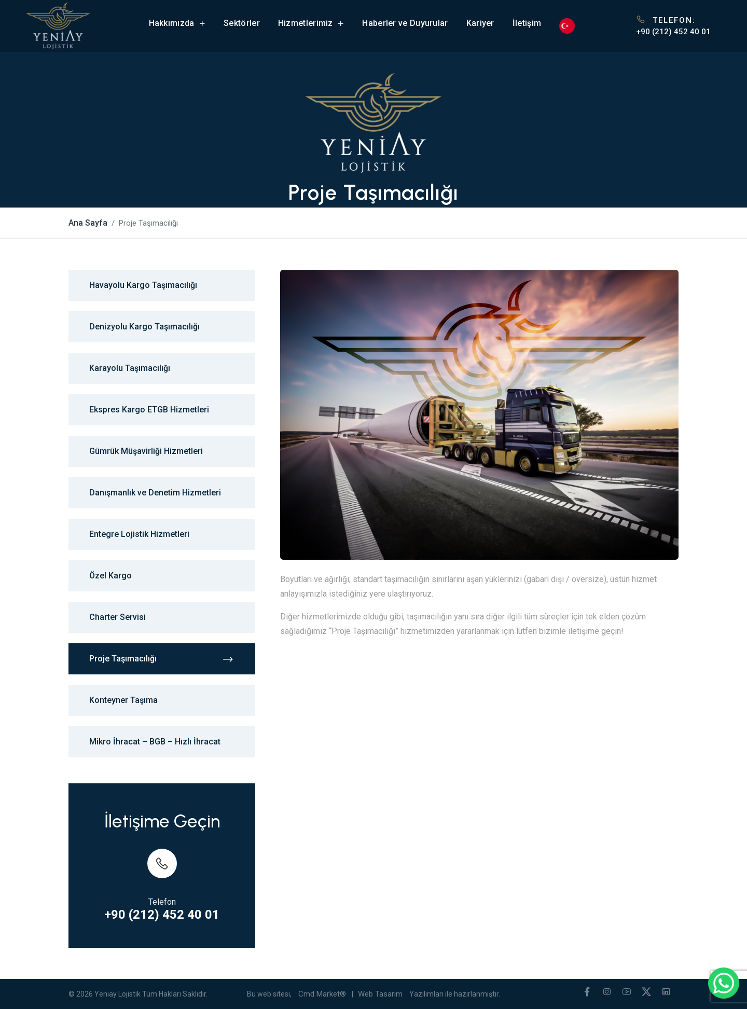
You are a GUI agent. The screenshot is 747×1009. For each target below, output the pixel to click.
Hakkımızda (177, 23)
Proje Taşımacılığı (161, 659)
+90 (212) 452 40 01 (673, 31)
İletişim (527, 23)
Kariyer (480, 23)
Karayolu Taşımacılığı (129, 368)
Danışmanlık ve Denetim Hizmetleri (155, 492)
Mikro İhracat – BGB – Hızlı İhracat (154, 742)
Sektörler (242, 23)
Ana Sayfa (87, 223)
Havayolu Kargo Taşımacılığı (143, 285)
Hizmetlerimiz (311, 23)
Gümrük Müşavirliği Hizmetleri (146, 451)
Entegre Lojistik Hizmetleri (139, 534)
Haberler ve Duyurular (405, 23)
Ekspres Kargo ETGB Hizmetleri (149, 409)
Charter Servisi (117, 617)
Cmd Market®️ (322, 994)
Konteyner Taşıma (123, 700)
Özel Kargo (110, 575)
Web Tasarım (380, 994)
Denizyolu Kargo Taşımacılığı (144, 326)
